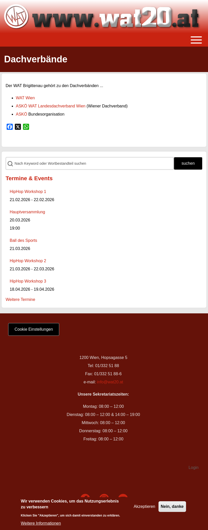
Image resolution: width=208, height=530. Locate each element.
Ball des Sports (23, 240)
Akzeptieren (144, 508)
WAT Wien (25, 98)
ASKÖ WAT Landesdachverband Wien (50, 106)
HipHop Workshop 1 (28, 191)
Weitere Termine (20, 299)
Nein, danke (172, 508)
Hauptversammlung (27, 212)
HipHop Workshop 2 (28, 261)
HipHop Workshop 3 (28, 281)
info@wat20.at (110, 382)
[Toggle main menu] (104, 40)
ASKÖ (21, 114)
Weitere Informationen (41, 525)
